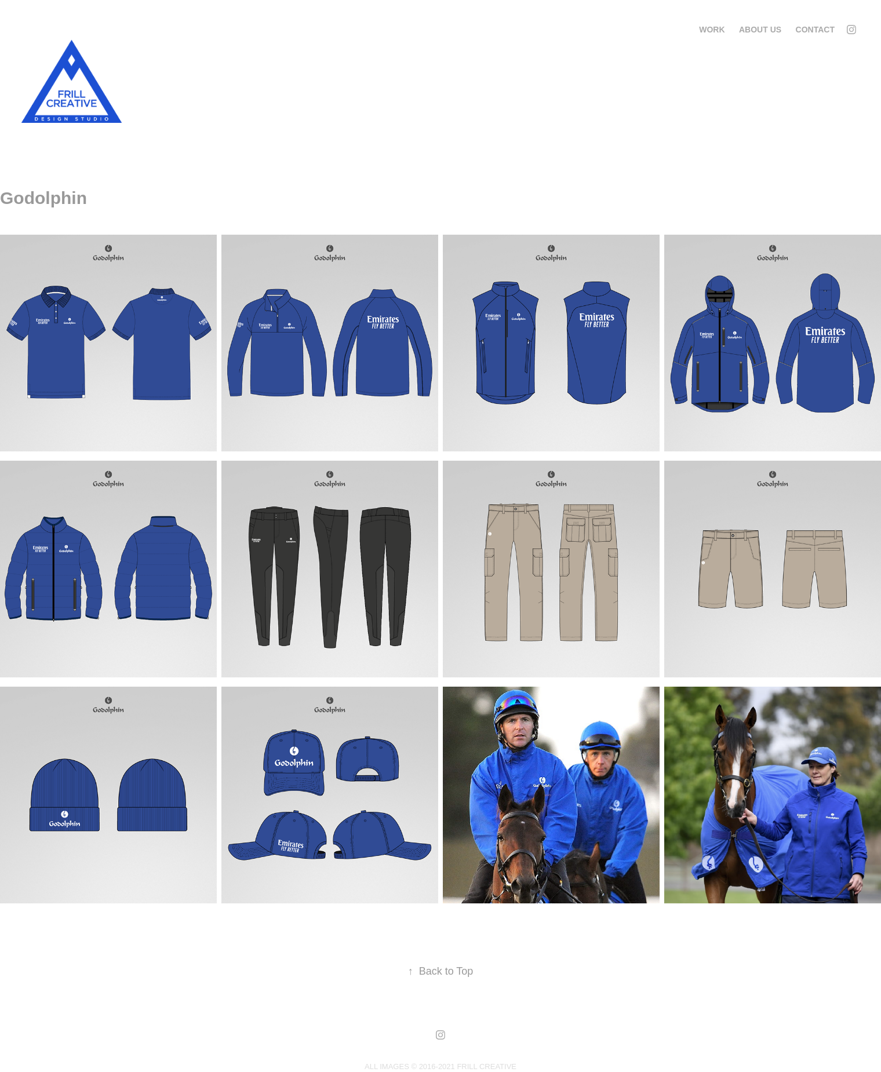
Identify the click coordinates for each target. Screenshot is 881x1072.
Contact (815, 29)
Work (712, 29)
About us (760, 29)
